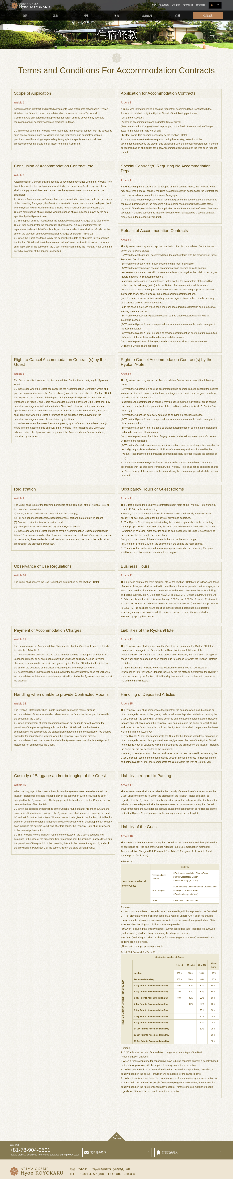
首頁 (25, 15)
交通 (177, 15)
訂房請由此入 (170, 1152)
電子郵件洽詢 (98, 1152)
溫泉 (55, 15)
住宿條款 (200, 5)
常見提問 (188, 5)
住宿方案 (208, 15)
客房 (116, 15)
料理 (86, 15)
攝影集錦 (164, 5)
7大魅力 (176, 5)
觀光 (153, 5)
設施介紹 (147, 15)
